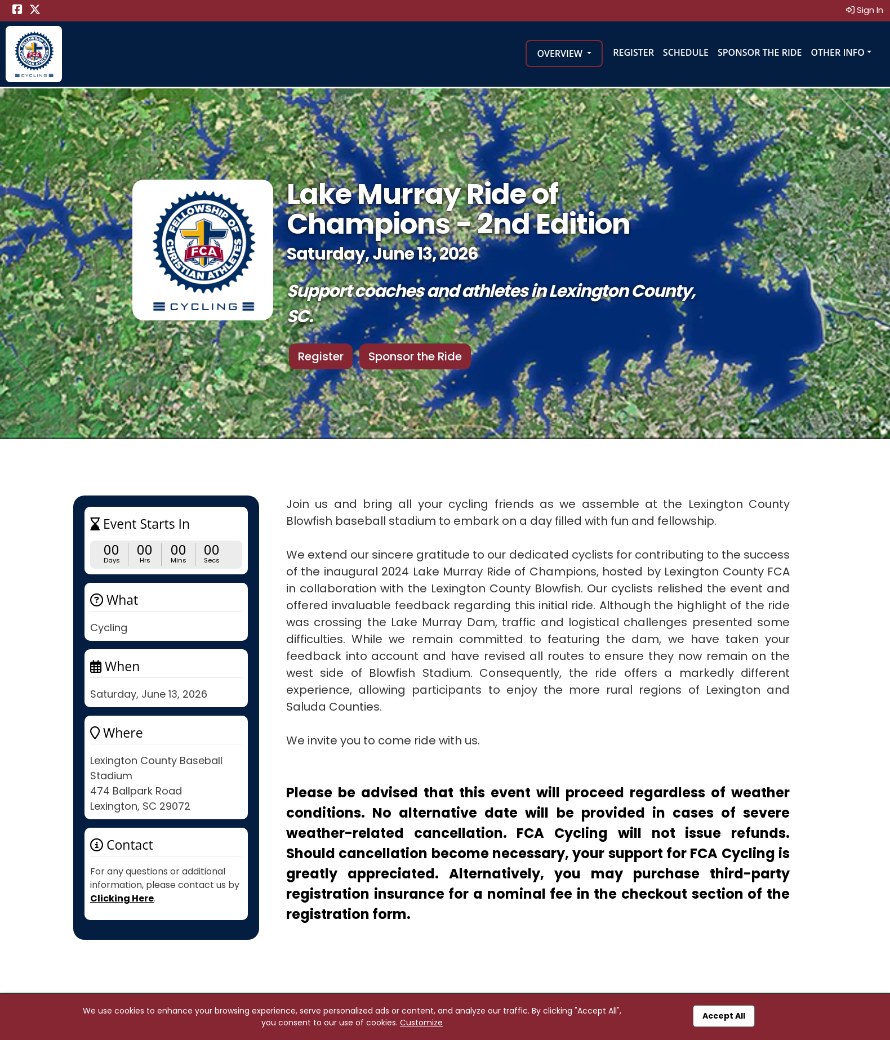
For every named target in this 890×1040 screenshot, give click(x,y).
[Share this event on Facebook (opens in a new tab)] (17, 10)
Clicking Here (122, 898)
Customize (421, 1022)
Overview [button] (561, 53)
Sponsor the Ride (760, 52)
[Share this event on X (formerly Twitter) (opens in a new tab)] (35, 10)
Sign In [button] (864, 10)
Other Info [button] (838, 52)
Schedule (686, 52)
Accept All (723, 1015)
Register (633, 52)
